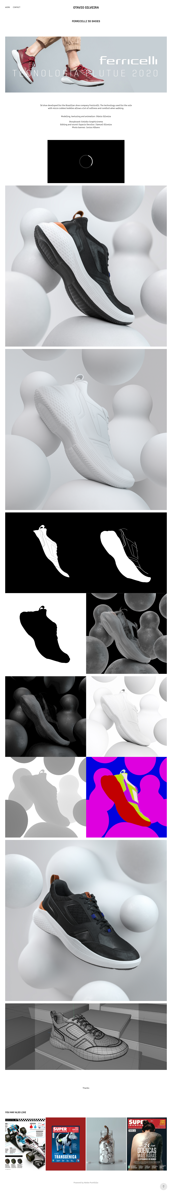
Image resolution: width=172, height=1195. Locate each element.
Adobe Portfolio (91, 1182)
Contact (16, 7)
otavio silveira (86, 7)
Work (7, 7)
